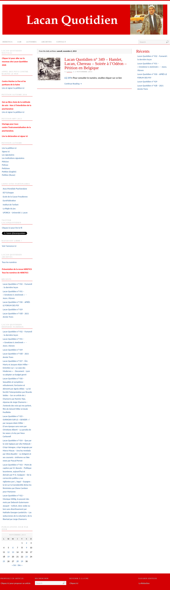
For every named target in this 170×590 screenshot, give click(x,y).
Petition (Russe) (8, 175)
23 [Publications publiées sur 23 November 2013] (26, 556)
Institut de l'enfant (10, 204)
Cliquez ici (74, 583)
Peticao (5, 165)
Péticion (5, 161)
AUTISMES (31, 42)
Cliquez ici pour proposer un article (15, 583)
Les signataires (8, 155)
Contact (63, 42)
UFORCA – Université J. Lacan (15, 212)
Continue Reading (73, 83)
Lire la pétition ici (9, 148)
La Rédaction (144, 583)
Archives (46, 42)
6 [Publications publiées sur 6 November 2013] (12, 547)
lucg (69, 72)
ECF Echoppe (8, 192)
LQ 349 (67, 77)
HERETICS (7, 42)
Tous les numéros (9, 262)
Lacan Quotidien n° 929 (12, 309)
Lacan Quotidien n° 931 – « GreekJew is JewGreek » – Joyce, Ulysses (15, 295)
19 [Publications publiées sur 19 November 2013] (8, 556)
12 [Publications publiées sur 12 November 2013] (8, 552)
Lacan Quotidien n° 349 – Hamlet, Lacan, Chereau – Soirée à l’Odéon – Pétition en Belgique (95, 63)
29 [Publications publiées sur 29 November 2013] (22, 561)
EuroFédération (9, 200)
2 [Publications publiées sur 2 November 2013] (26, 543)
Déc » (20, 565)
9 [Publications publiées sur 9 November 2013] (26, 547)
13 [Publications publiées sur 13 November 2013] (13, 552)
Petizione (6, 168)
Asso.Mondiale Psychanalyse (15, 188)
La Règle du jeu (9, 208)
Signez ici (6, 151)
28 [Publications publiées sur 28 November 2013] (17, 561)
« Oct (14, 565)
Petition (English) (9, 171)
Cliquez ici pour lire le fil (12, 228)
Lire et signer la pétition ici (14, 84)
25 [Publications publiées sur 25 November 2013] (4, 561)
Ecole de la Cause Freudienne (15, 196)
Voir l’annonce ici (9, 246)
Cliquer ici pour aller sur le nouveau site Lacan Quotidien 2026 (15, 61)
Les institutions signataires (13, 158)
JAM (19, 42)
